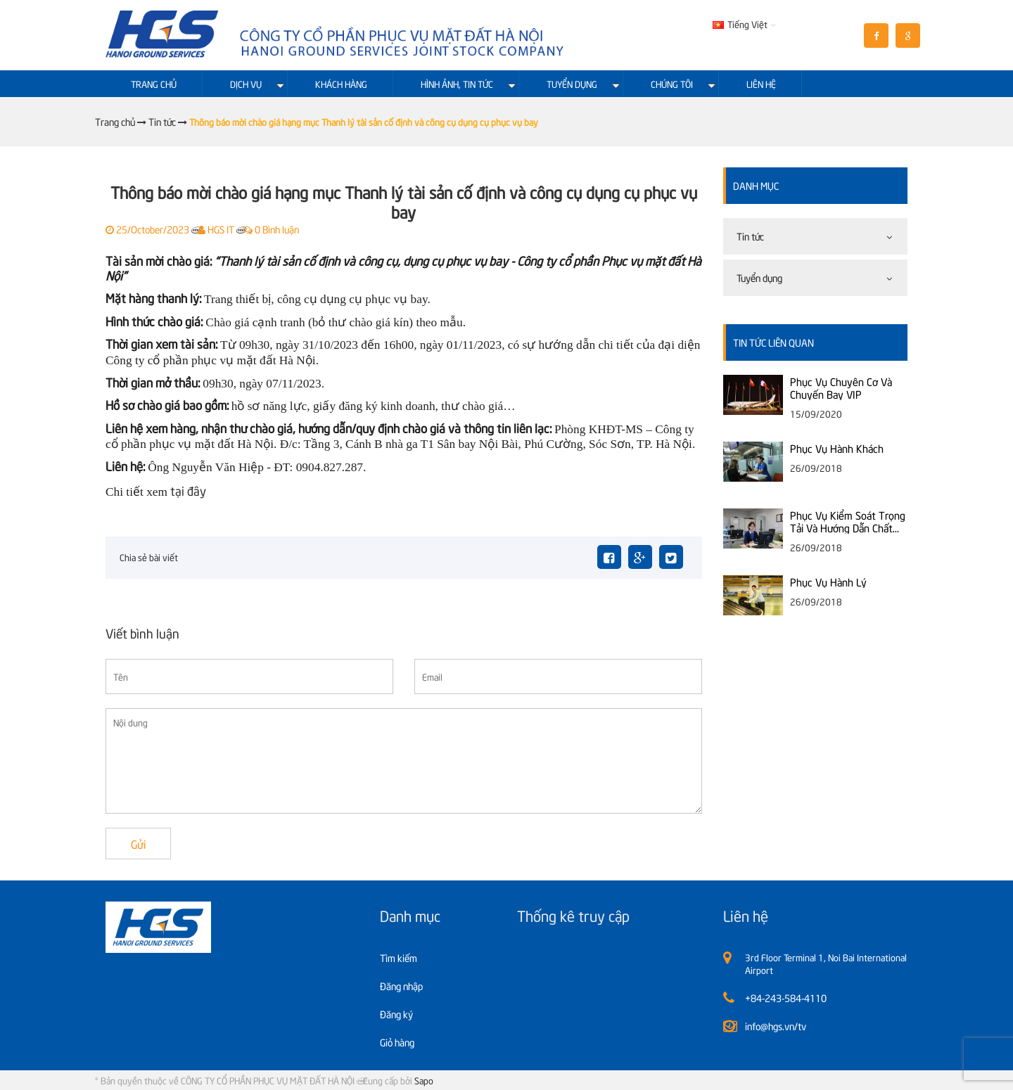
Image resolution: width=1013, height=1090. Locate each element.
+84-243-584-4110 (786, 997)
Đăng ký (396, 1013)
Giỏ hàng (397, 1042)
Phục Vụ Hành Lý (828, 581)
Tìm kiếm (398, 957)
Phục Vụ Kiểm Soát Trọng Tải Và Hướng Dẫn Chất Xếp (847, 521)
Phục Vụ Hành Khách (837, 448)
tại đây (188, 490)
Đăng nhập (401, 985)
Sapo (423, 1080)
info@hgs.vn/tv (775, 1025)
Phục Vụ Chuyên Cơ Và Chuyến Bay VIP (841, 387)
